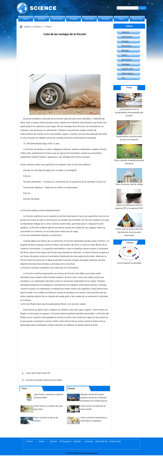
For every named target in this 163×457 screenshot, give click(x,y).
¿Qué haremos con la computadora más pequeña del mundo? (129, 105)
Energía (73, 19)
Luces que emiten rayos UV (38, 373)
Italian (41, 441)
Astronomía (57, 19)
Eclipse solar (127, 69)
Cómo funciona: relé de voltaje (129, 177)
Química (41, 19)
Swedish (77, 441)
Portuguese (65, 441)
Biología (105, 19)
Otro (124, 78)
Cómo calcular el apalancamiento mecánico (129, 154)
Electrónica (137, 19)
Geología (126, 64)
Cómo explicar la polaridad (129, 255)
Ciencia (37, 26)
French (30, 441)
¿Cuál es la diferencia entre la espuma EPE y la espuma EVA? (129, 199)
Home (25, 19)
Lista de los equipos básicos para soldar (44, 380)
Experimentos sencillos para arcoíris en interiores (129, 130)
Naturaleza (89, 19)
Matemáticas (128, 73)
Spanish (53, 441)
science (27, 26)
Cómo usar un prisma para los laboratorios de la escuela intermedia (129, 225)
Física (121, 19)
